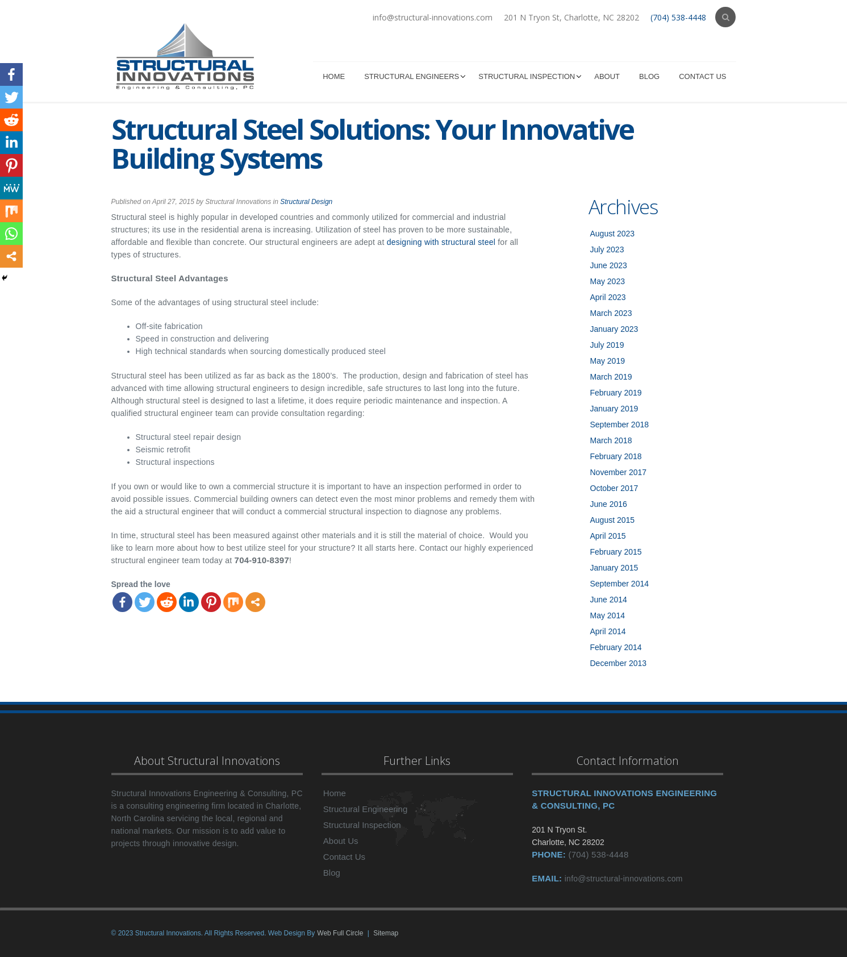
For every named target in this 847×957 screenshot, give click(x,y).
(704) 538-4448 (678, 17)
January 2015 (614, 567)
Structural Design (306, 202)
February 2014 (616, 647)
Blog (649, 76)
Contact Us (702, 76)
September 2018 (619, 424)
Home (334, 76)
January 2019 (614, 408)
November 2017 (618, 472)
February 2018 (616, 456)
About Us (340, 841)
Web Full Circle (340, 933)
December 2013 (618, 663)
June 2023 (608, 265)
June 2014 (608, 599)
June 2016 (608, 504)
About (607, 76)
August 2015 (612, 520)
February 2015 (616, 551)
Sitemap (385, 933)
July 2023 (607, 249)
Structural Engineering (365, 809)
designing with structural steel (441, 242)
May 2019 (607, 360)
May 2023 (607, 281)
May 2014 (607, 615)
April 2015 (608, 535)
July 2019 (607, 344)
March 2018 (611, 440)
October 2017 (614, 488)
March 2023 (611, 313)
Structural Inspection (526, 76)
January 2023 (614, 329)
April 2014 (608, 631)
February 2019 (616, 392)
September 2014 (619, 583)
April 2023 (608, 297)
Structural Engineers (411, 76)
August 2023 (612, 233)
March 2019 (611, 376)
